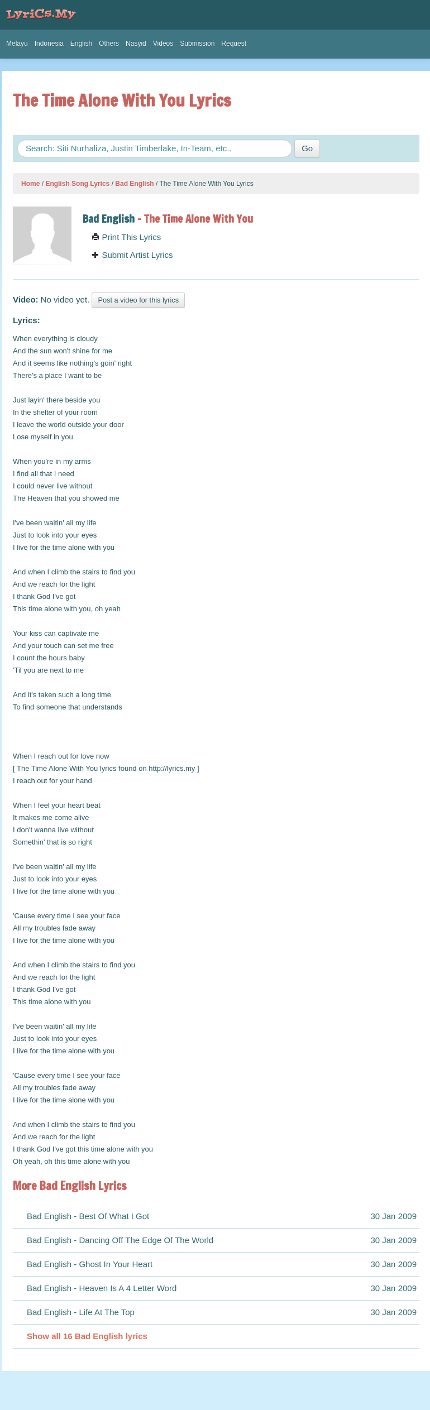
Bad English (134, 184)
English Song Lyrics (77, 184)
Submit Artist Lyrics (132, 255)
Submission (197, 43)
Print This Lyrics (126, 237)
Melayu (17, 43)
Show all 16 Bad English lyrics (87, 1336)
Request (233, 43)
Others (109, 43)
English (81, 43)
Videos (163, 43)
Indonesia (49, 43)
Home (30, 184)
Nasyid (136, 43)
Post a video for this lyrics (138, 300)
